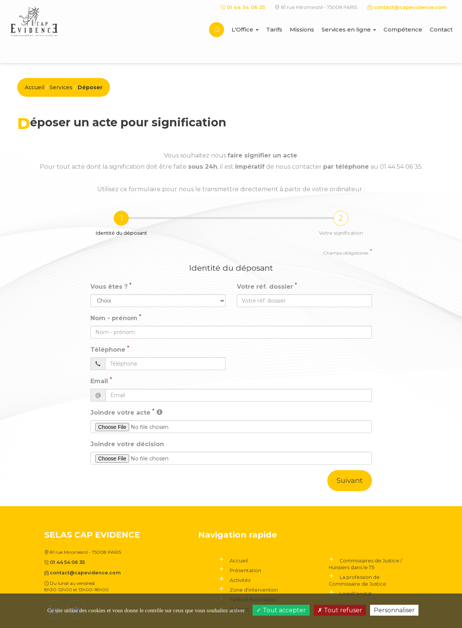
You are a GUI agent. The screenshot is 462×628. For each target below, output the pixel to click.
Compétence (403, 29)
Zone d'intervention (251, 589)
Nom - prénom (113, 318)
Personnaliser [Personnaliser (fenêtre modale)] (394, 610)
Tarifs (274, 29)
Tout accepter (281, 610)
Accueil (34, 87)
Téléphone (107, 349)
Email (99, 381)
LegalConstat (354, 593)
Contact (441, 29)
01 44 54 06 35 (244, 7)
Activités (239, 580)
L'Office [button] (245, 29)
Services (61, 87)
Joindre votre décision (127, 444)
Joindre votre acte (120, 412)
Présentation (243, 570)
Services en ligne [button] (349, 29)
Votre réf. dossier (265, 286)
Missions (302, 29)
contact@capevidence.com (407, 7)
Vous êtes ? (109, 286)
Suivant (349, 480)
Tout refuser (340, 610)
